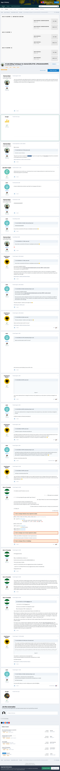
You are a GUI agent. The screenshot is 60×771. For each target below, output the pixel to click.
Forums (6, 9)
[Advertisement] (27, 128)
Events (11, 9)
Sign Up (56, 2)
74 (7, 700)
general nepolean (6, 742)
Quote (17, 110)
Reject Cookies (55, 768)
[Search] (45, 6)
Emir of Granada (7, 487)
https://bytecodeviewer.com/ (48, 622)
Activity (8, 6)
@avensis (29, 155)
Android (36, 9)
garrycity (4, 731)
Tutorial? (8, 753)
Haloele (4, 754)
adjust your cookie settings (33, 768)
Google (7, 116)
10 (7, 176)
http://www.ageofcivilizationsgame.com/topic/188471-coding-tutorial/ (36, 267)
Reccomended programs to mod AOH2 (9, 729)
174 (7, 193)
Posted (17, 75)
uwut (7, 182)
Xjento (51, 736)
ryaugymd (4, 748)
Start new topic (43, 70)
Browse (3, 7)
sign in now (26, 708)
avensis (26, 150)
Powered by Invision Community (30, 764)
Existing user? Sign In (48, 2)
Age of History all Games (15, 6)
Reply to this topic (53, 70)
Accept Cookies (46, 768)
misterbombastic (52, 685)
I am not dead (4, 741)
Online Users (20, 9)
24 (7, 266)
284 (7, 125)
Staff (15, 9)
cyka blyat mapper (6, 167)
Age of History (5, 2)
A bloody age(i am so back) (7, 735)
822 (7, 498)
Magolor (28, 601)
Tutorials (20, 65)
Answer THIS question (6, 747)
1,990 (7, 89)
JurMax (51, 753)
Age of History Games (21, 769)
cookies (7, 768)
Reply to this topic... (12, 713)
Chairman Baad (9, 65)
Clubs (2, 9)
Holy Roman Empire (7, 257)
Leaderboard (27, 9)
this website (46, 155)
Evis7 (54, 544)
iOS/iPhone (42, 9)
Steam (32, 9)
